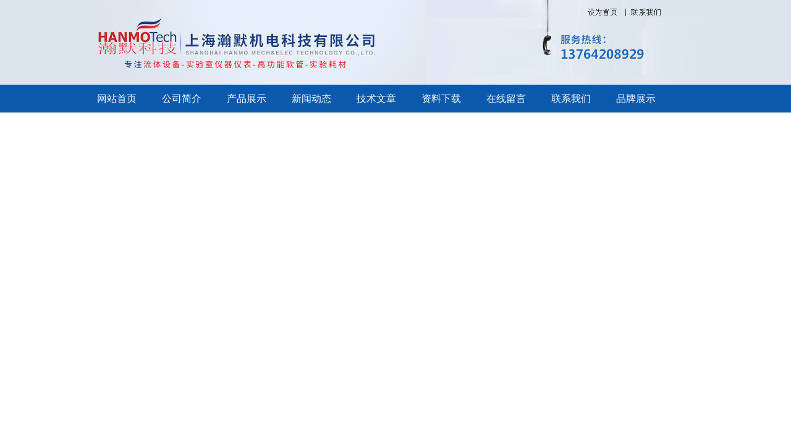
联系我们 (571, 98)
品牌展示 (636, 98)
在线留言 (506, 98)
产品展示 (246, 98)
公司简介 (181, 98)
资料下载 (441, 98)
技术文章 (376, 98)
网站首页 (117, 98)
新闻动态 (311, 98)
